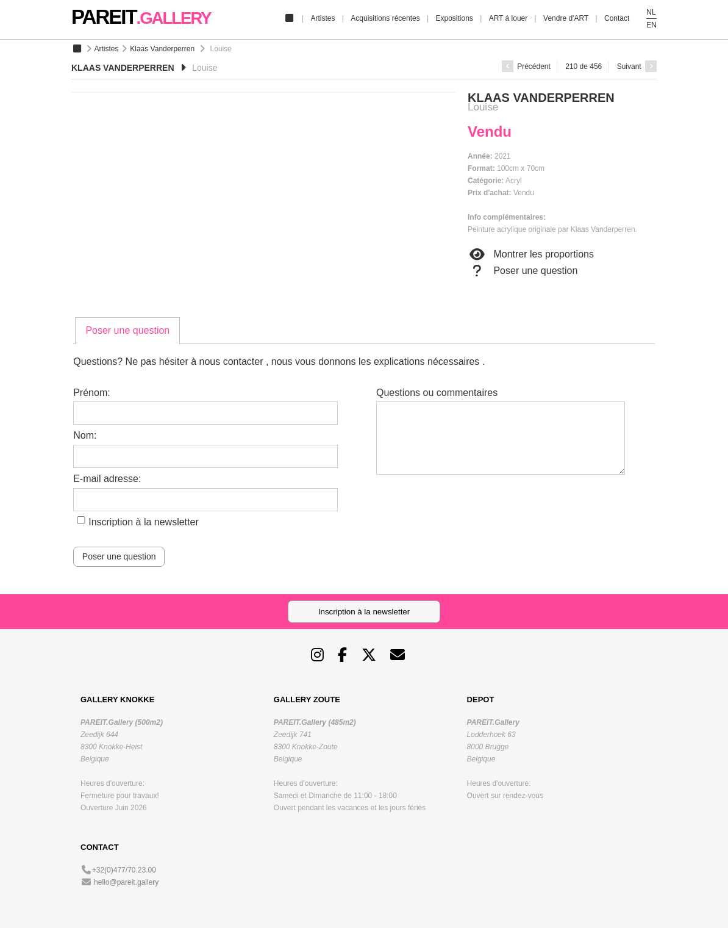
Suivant (637, 66)
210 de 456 (583, 66)
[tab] (127, 330)
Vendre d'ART (565, 18)
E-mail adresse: (107, 478)
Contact (616, 18)
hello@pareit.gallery (126, 882)
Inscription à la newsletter (143, 522)
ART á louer (508, 18)
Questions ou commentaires (437, 392)
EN (651, 25)
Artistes (322, 18)
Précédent (526, 66)
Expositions (454, 18)
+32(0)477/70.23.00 (124, 870)
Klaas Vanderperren (162, 49)
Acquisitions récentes (385, 18)
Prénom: (91, 392)
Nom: (84, 435)
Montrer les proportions (531, 254)
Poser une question (522, 271)
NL (650, 12)
